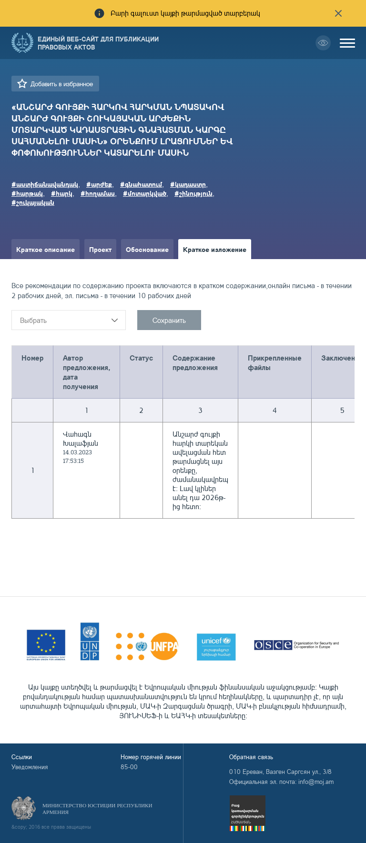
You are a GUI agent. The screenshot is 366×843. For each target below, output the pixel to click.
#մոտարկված (144, 193)
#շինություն (193, 193)
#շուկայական (32, 202)
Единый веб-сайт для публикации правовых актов (98, 43)
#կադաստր (188, 184)
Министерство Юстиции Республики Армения (97, 808)
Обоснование (147, 249)
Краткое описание (45, 249)
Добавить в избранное (61, 84)
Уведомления (29, 767)
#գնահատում (141, 184)
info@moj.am (316, 781)
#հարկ (61, 193)
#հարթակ (27, 193)
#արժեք (99, 184)
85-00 (129, 767)
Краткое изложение (214, 249)
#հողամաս (98, 193)
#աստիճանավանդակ (44, 184)
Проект (100, 249)
